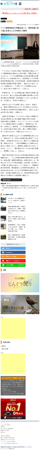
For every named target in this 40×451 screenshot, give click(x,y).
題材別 (4, 346)
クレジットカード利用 (9, 391)
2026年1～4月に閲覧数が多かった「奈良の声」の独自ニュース (16, 200)
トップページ (5, 423)
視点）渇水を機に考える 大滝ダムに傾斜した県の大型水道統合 (16, 219)
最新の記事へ (7, 180)
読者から (3, 432)
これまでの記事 (5, 425)
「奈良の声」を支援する (31, 9)
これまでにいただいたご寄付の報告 (13, 393)
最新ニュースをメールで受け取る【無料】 (19, 13)
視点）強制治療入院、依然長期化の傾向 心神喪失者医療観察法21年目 (16, 237)
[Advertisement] (13, 328)
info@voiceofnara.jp (11, 443)
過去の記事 (5, 349)
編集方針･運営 (5, 430)
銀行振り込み (7, 390)
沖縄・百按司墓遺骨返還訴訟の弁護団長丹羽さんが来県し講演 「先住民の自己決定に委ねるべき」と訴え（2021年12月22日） (21, 188)
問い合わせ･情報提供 (7, 428)
